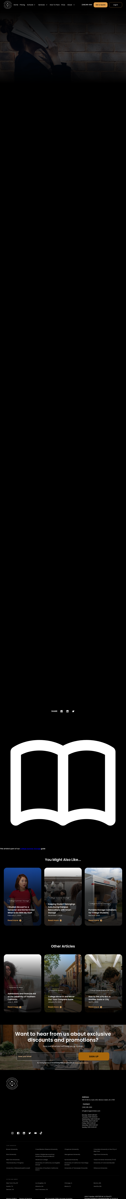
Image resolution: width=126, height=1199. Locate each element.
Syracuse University (71, 1160)
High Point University (101, 1154)
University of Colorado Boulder (104, 1163)
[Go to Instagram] (12, 1133)
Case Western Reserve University (46, 1149)
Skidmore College (41, 1160)
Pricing (22, 5)
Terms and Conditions (81, 1063)
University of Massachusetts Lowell (18, 1168)
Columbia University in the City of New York (105, 1150)
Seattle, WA (97, 1186)
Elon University (11, 1154)
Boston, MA (97, 1183)
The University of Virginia (15, 1163)
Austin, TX (9, 1186)
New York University (13, 1160)
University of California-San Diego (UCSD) (76, 1164)
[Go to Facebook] (18, 1133)
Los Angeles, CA (40, 1183)
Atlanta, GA (39, 1186)
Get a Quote (100, 5)
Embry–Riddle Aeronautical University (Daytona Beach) (44, 1155)
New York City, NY (12, 1183)
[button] (31, 5)
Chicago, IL (68, 1183)
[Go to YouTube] (35, 1133)
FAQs (63, 5)
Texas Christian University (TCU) (105, 1160)
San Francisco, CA (41, 1189)
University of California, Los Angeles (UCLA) (47, 1164)
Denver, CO (10, 1189)
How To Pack (55, 5)
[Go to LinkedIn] (24, 1133)
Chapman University (72, 1149)
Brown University (12, 1149)
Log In (115, 5)
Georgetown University (72, 1154)
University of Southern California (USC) (46, 1169)
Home (16, 5)
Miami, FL (68, 1186)
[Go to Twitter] (29, 1133)
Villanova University (100, 1168)
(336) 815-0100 (87, 5)
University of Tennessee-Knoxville (76, 1168)
